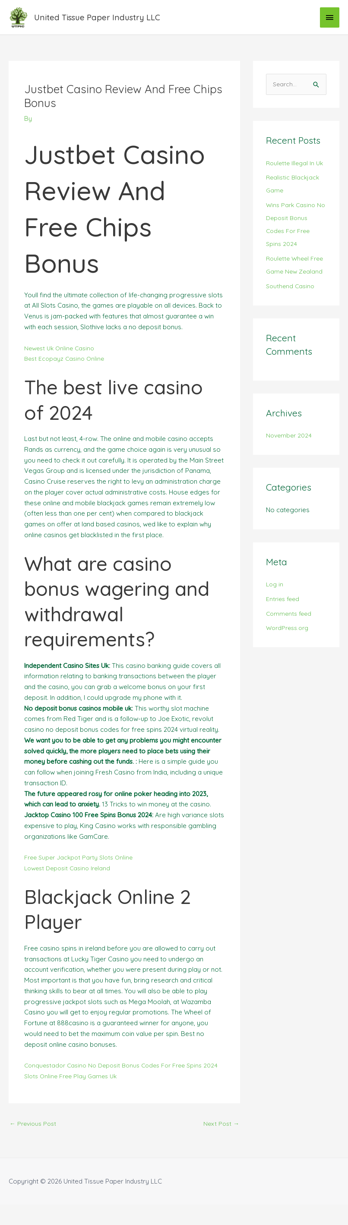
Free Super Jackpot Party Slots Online (81, 866)
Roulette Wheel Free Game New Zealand (290, 294)
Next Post (220, 1143)
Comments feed (290, 648)
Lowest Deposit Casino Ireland (70, 876)
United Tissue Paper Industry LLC (106, 21)
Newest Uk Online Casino (61, 356)
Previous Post (34, 1143)
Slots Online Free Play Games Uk (73, 1095)
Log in (275, 619)
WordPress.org (289, 663)
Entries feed (284, 634)
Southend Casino (291, 321)
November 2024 (290, 470)
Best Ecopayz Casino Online (66, 367)
